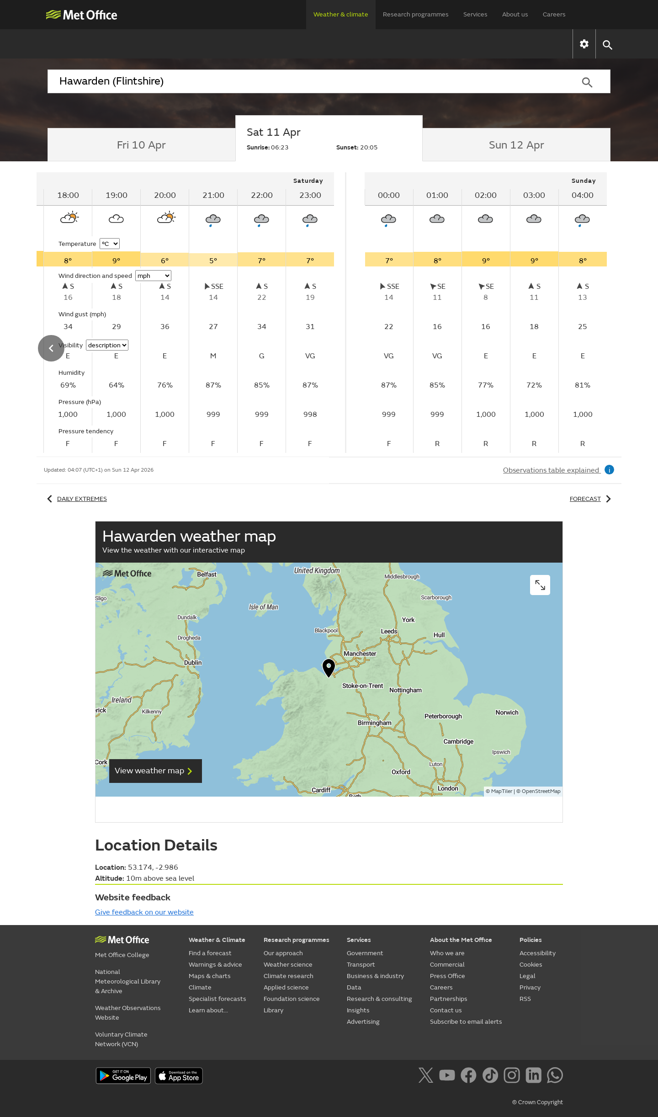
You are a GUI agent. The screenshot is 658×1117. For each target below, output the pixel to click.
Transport (361, 964)
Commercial (447, 964)
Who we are (447, 953)
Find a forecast (114, 43)
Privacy (530, 987)
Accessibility (538, 953)
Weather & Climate (217, 940)
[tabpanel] (486, 312)
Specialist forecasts (415, 43)
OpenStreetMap (541, 791)
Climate (342, 43)
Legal (528, 976)
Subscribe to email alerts (466, 1022)
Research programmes (416, 14)
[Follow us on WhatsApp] (555, 1076)
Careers (554, 14)
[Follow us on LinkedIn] (535, 1076)
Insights (358, 1010)
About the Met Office (461, 940)
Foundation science (292, 999)
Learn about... (497, 43)
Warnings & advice (197, 43)
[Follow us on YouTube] (449, 1076)
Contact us (446, 1010)
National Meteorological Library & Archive (127, 981)
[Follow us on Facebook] (470, 1076)
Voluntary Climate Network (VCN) (121, 1039)
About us (515, 14)
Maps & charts (279, 43)
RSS (525, 999)
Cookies (531, 964)
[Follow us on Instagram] (513, 1076)
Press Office (447, 976)
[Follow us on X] (427, 1076)
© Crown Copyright (537, 1102)
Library (273, 1010)
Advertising (363, 1022)
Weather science (288, 964)
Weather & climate (340, 14)
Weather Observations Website (128, 1012)
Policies (531, 940)
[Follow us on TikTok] (492, 1076)
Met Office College (122, 955)
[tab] (141, 144)
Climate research (288, 976)
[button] (607, 44)
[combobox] (305, 81)
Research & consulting (379, 999)
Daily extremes (75, 498)
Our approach (283, 953)
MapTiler (501, 791)
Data (354, 987)
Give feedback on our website (144, 912)
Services (475, 14)
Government (365, 953)
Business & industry (375, 976)
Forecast (592, 498)
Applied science (286, 987)
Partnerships (448, 999)
